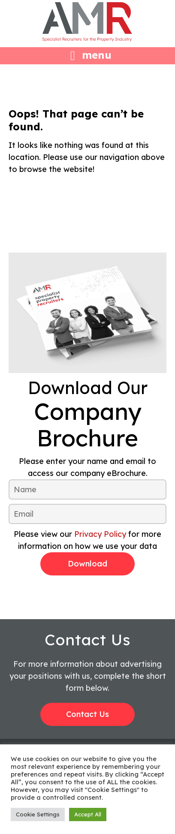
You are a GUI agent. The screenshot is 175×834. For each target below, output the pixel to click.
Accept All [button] (87, 814)
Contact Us (87, 714)
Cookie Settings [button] (38, 814)
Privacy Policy (100, 534)
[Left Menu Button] (88, 54)
